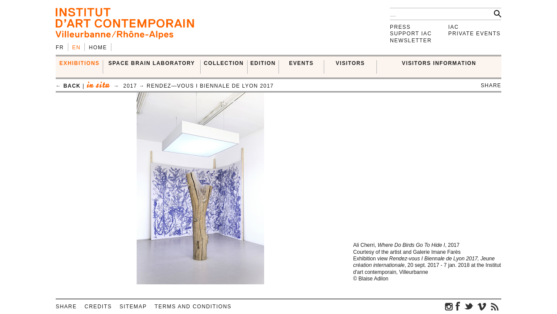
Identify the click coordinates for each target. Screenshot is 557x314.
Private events (474, 34)
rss (494, 306)
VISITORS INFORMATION (439, 63)
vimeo (481, 306)
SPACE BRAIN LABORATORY (151, 63)
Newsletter (411, 41)
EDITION (262, 63)
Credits (97, 307)
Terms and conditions (193, 307)
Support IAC (411, 34)
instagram (449, 306)
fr (60, 47)
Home (98, 47)
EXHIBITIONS (80, 63)
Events (301, 63)
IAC (453, 27)
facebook (457, 306)
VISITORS (350, 63)
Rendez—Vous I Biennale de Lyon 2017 (210, 86)
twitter (468, 306)
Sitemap (133, 307)
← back (68, 86)
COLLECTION (224, 63)
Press (400, 27)
